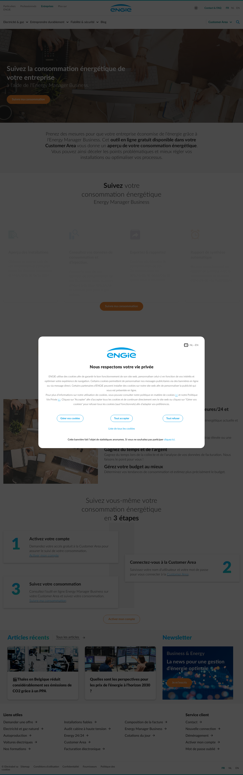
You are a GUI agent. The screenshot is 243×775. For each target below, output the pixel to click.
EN (196, 345)
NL (191, 345)
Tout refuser (172, 418)
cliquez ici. (169, 439)
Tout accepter (121, 418)
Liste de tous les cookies (121, 428)
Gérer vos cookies (70, 418)
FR (186, 345)
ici (176, 395)
